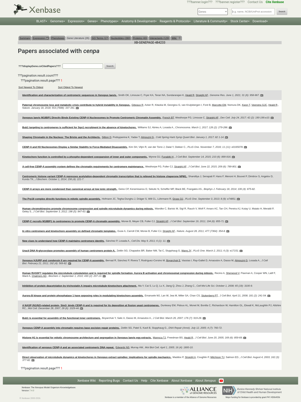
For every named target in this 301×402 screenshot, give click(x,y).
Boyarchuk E (173, 260)
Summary (25, 38)
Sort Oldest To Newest (70, 87)
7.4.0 (31, 390)
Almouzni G (147, 137)
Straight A (190, 357)
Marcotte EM (219, 104)
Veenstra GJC (259, 104)
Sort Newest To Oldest (30, 87)
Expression (75, 21)
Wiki (174, 38)
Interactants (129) (159, 38)
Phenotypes (109, 21)
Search (282, 11)
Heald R (189, 95)
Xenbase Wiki (86, 380)
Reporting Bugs (109, 380)
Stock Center (239, 21)
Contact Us (255, 2)
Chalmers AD (39, 276)
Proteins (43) (140, 38)
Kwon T (246, 104)
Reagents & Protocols (174, 21)
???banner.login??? (200, 2)
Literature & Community (210, 21)
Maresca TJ (159, 337)
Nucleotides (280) (120, 38)
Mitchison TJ (217, 357)
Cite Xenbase (159, 380)
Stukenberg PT (209, 295)
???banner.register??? (230, 2)
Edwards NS (122, 347)
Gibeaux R (137, 104)
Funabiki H (168, 156)
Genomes (56, 21)
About (205, 380)
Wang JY (186, 250)
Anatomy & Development (138, 21)
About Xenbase (181, 380)
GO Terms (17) (100, 38)
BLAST (40, 21)
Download (259, 21)
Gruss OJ (178, 198)
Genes (92, 21)
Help (144, 380)
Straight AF (202, 95)
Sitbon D (106, 137)
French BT (168, 117)
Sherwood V (232, 273)
